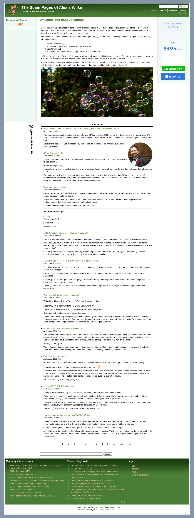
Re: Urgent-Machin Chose (55, 187)
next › (121, 444)
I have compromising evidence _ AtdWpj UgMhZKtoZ (66, 415)
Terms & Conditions (139, 475)
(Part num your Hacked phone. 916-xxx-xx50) (63, 328)
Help (133, 466)
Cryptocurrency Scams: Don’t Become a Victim (91, 483)
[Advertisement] (21, 74)
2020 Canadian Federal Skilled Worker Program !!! (65, 233)
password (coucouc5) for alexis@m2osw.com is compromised (70, 261)
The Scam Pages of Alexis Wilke (52, 7)
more (123, 502)
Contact (183, 10)
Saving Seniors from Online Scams (86, 495)
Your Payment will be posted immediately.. (62, 295)
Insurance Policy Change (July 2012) (87, 498)
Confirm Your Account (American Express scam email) (95, 465)
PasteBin (123, 273)
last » (131, 444)
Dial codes (183, 13)
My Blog (173, 10)
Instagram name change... (82, 468)
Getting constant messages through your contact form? (95, 471)
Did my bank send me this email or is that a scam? (93, 480)
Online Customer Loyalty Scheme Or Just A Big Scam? (95, 486)
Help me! (135, 469)
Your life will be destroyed (54, 356)
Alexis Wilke (98, 507)
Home (153, 10)
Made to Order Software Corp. (104, 510)
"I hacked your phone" (68, 285)
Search (162, 10)
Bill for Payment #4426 (53, 153)
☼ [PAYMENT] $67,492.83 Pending (59, 386)
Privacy (134, 472)
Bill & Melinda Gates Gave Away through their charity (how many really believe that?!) (81, 128)
